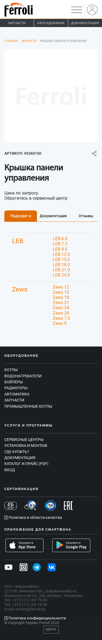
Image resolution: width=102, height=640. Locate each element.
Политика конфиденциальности (35, 618)
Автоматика (16, 394)
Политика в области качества (33, 517)
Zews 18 (61, 297)
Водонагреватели (23, 376)
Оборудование (51, 23)
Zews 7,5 (61, 318)
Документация (85, 23)
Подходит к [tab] (20, 216)
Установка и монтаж (25, 445)
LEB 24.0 (61, 275)
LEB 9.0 (60, 249)
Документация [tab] (53, 216)
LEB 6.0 (60, 238)
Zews (19, 289)
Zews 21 (61, 302)
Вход (9, 470)
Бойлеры (13, 382)
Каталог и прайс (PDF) (26, 463)
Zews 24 (61, 307)
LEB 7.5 (60, 243)
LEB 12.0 (61, 254)
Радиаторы (15, 388)
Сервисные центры (24, 439)
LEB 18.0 (61, 264)
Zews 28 (61, 313)
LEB (17, 241)
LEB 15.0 (61, 259)
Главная (11, 41)
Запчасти (17, 23)
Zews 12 (61, 287)
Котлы (11, 370)
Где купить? (16, 452)
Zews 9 (60, 323)
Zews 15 (61, 292)
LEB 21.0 (61, 269)
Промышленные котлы (28, 406)
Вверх (51, 629)
